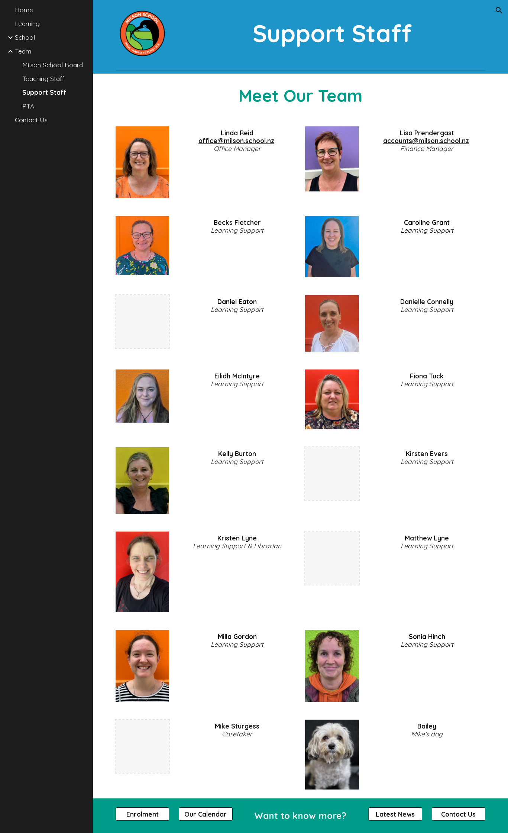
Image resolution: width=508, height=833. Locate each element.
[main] (332, 33)
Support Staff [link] (44, 92)
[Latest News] (395, 814)
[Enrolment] (142, 814)
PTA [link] (28, 106)
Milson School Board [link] (52, 65)
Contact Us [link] (31, 120)
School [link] (25, 37)
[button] (499, 10)
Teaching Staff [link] (43, 79)
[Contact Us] (458, 814)
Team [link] (23, 51)
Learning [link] (27, 24)
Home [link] (24, 10)
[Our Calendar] (205, 814)
